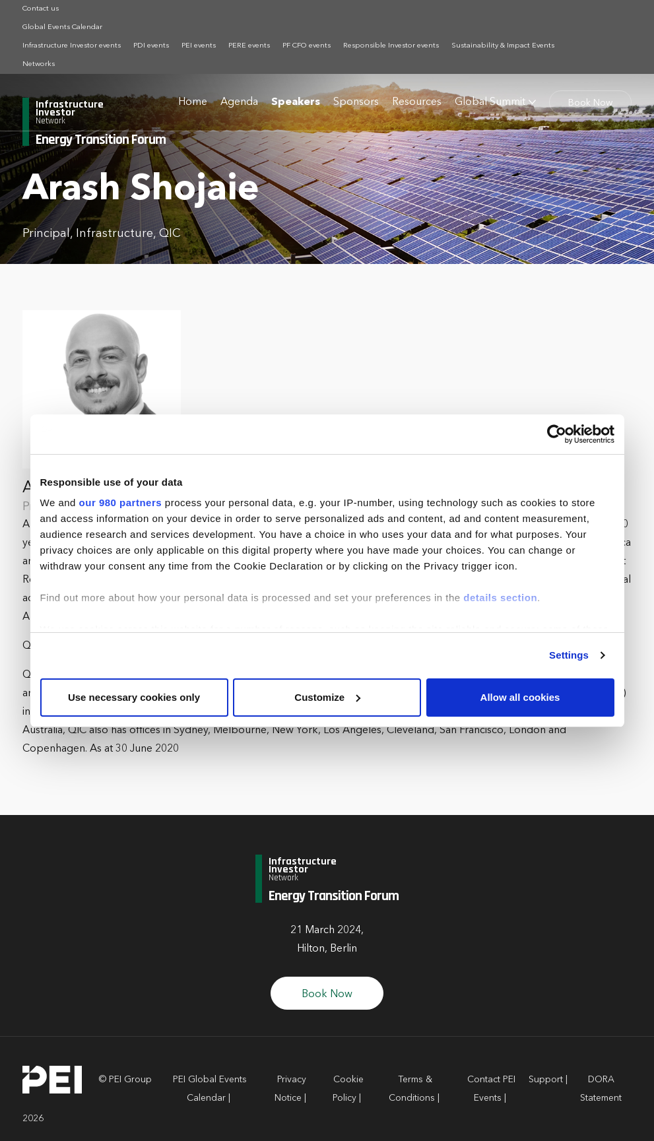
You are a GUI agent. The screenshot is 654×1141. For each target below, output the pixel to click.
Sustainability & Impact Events (502, 45)
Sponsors (356, 102)
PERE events (249, 45)
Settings (569, 655)
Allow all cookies (520, 697)
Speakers (295, 102)
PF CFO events (306, 45)
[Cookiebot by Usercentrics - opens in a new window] (556, 434)
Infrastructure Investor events (71, 45)
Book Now (590, 103)
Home (192, 102)
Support (546, 1079)
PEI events (198, 45)
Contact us (40, 9)
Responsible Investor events (391, 45)
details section (500, 597)
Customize (327, 697)
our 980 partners (120, 502)
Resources (416, 102)
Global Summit (490, 102)
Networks (38, 64)
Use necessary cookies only (134, 697)
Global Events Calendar (62, 27)
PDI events (151, 45)
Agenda (239, 102)
